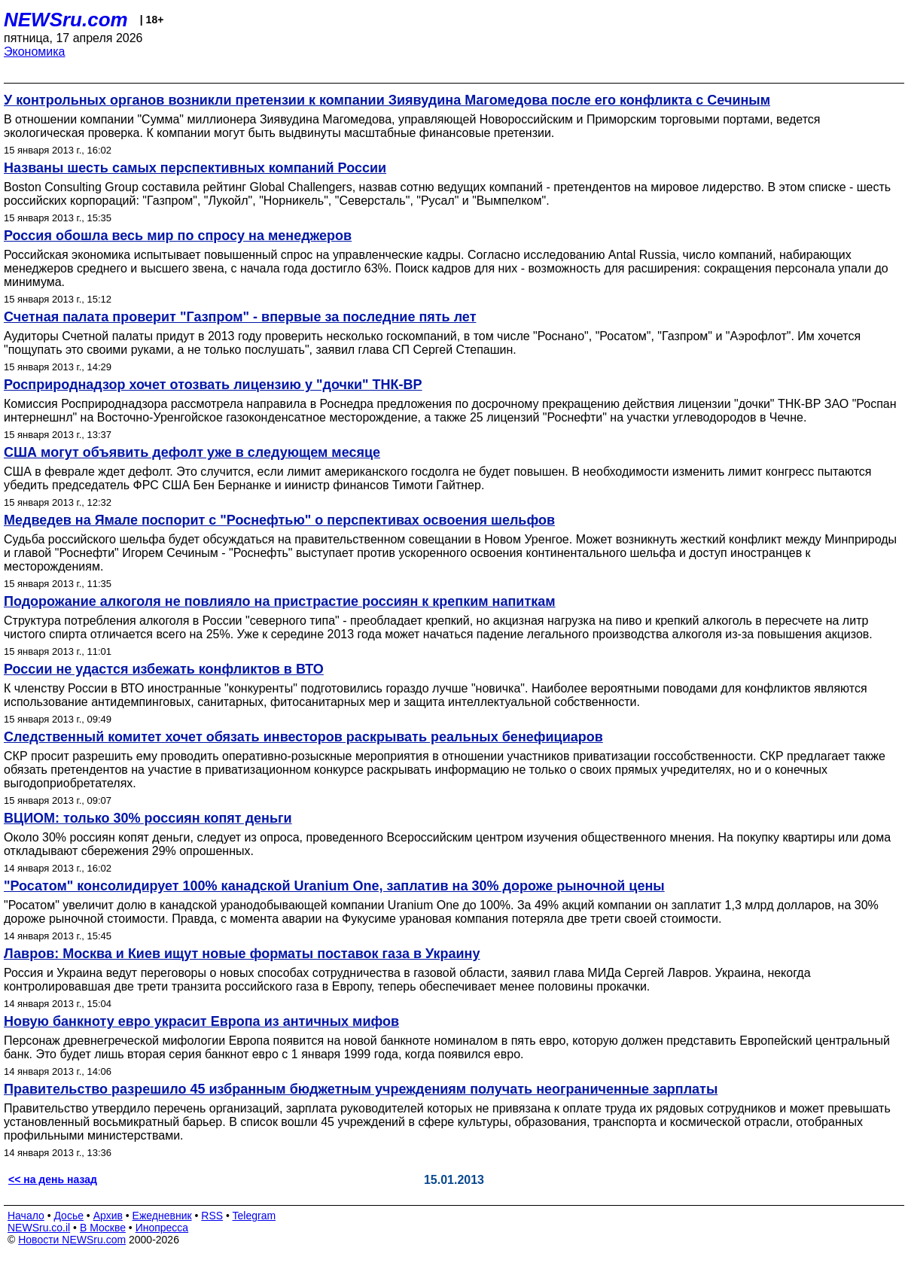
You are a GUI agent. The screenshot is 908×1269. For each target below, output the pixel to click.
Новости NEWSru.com (72, 1240)
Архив (108, 1216)
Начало (26, 1216)
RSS (212, 1216)
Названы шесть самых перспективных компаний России (195, 167)
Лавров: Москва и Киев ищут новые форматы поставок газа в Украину (242, 953)
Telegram (254, 1216)
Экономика (35, 51)
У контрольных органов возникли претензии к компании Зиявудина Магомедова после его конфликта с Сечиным (387, 100)
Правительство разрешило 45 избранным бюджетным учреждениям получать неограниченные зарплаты (361, 1089)
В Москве (103, 1228)
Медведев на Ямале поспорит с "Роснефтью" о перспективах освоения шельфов (279, 520)
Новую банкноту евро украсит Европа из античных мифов (201, 1021)
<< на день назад (52, 1179)
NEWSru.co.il (39, 1228)
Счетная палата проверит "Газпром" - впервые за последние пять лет (240, 316)
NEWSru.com (66, 19)
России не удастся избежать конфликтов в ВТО (164, 669)
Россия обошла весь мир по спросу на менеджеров (178, 235)
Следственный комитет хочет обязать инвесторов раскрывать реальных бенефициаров (303, 736)
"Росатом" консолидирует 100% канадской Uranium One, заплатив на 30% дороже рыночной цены (334, 885)
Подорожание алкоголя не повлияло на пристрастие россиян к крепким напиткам (280, 601)
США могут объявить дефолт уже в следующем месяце (192, 452)
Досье (68, 1216)
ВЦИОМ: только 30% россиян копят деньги (148, 818)
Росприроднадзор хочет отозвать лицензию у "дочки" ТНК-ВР (213, 384)
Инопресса (162, 1228)
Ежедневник (162, 1216)
